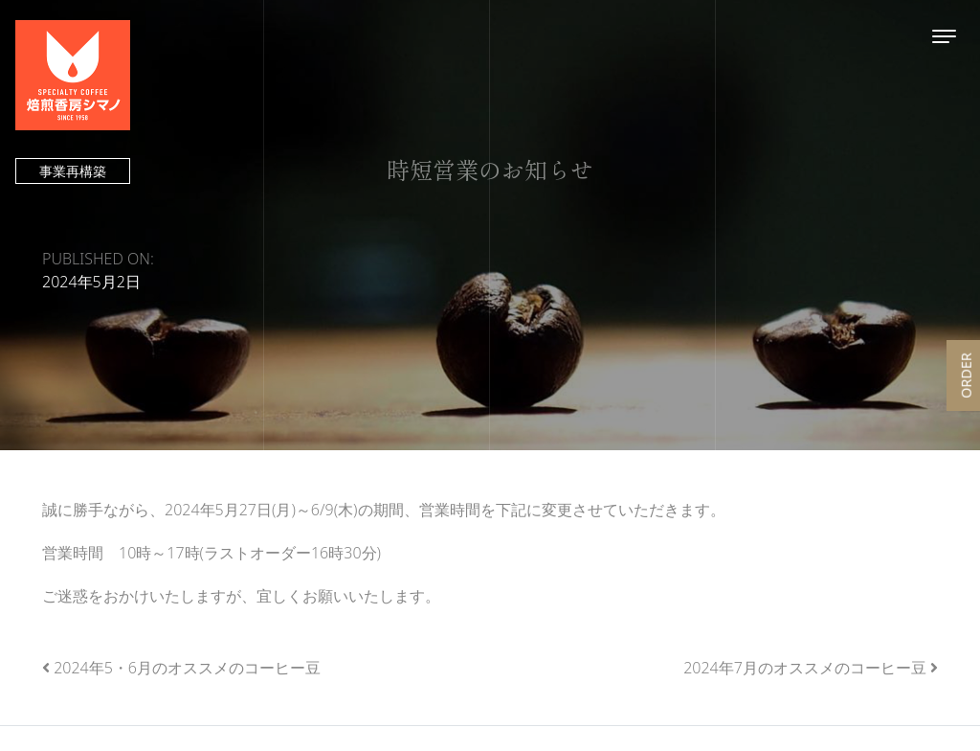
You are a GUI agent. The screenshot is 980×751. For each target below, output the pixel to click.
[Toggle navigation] (944, 36)
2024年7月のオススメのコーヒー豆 (804, 667)
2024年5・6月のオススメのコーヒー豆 (187, 667)
